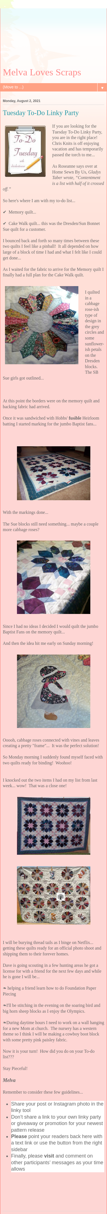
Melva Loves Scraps (42, 72)
